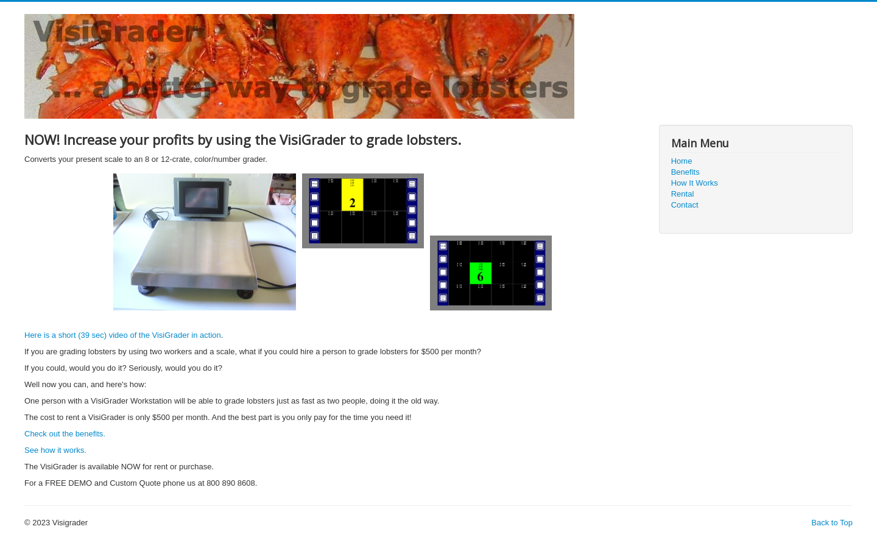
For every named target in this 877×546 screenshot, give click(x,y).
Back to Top (832, 522)
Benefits (685, 172)
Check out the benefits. (64, 433)
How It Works (694, 182)
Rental (682, 193)
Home (681, 161)
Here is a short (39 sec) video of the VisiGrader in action (122, 335)
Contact (685, 204)
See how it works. (55, 450)
